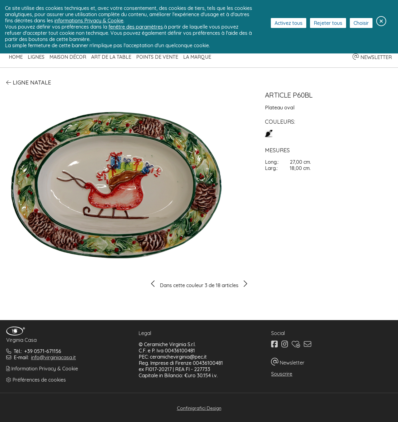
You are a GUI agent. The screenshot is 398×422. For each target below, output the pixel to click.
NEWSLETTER (372, 57)
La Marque (197, 57)
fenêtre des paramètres (136, 27)
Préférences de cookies (36, 380)
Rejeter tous (328, 23)
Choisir (361, 23)
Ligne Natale (28, 82)
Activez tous (289, 23)
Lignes (36, 57)
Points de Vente (157, 57)
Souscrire (281, 374)
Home (16, 57)
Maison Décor (67, 57)
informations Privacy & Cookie (88, 20)
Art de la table (111, 57)
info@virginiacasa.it (53, 357)
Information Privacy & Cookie (42, 368)
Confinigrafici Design (199, 408)
